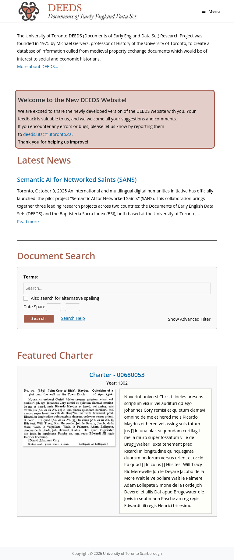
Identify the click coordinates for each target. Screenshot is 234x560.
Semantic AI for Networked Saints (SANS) (76, 179)
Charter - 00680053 (117, 375)
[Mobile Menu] (211, 11)
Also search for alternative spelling (65, 298)
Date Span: (34, 306)
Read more (28, 221)
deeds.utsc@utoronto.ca (47, 134)
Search (38, 318)
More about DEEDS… (37, 66)
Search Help (73, 318)
